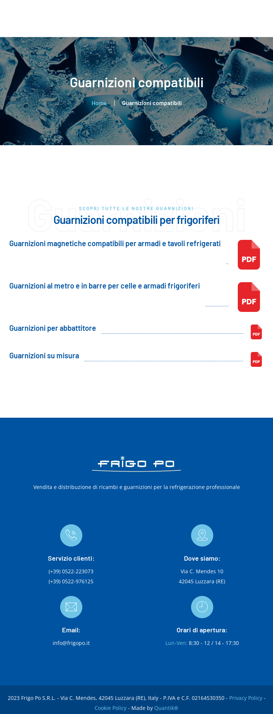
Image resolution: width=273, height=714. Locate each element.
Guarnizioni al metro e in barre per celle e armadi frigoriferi (104, 285)
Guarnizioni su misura (44, 355)
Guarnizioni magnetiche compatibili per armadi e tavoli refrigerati (115, 243)
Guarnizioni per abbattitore (52, 327)
